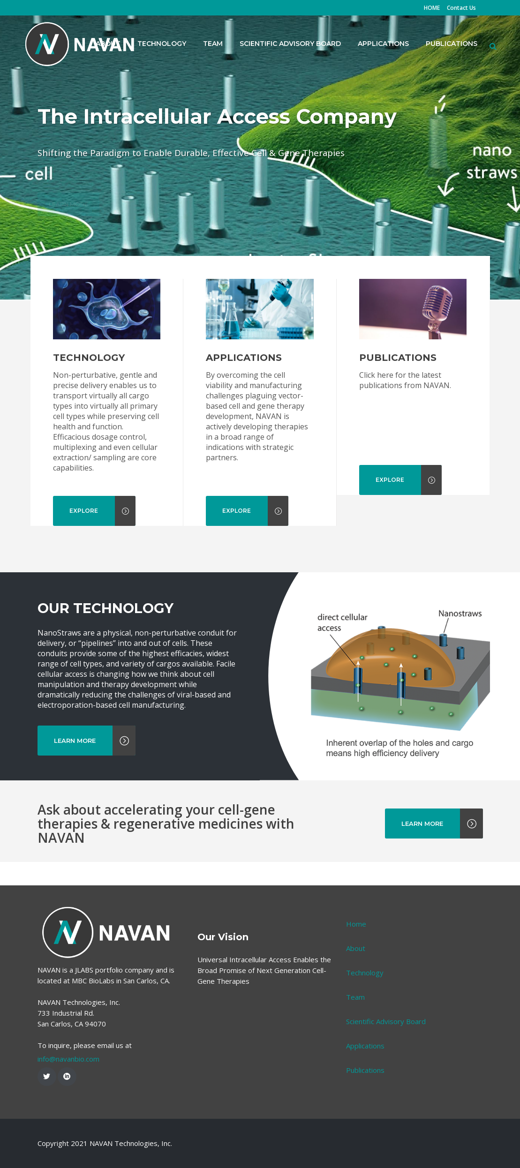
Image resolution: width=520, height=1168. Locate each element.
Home (356, 923)
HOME (432, 8)
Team (355, 997)
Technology (365, 972)
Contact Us (461, 8)
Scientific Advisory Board (386, 1021)
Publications (365, 1070)
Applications (365, 1045)
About (355, 948)
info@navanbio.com (68, 1058)
